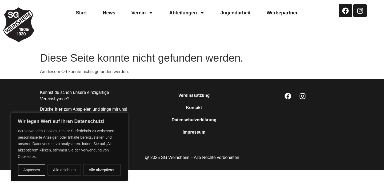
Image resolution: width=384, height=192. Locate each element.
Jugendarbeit (236, 12)
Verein (142, 13)
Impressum (194, 132)
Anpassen (31, 170)
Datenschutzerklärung (193, 120)
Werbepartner (282, 12)
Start (81, 12)
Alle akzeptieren (102, 170)
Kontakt (194, 107)
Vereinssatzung (194, 95)
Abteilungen (187, 13)
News (109, 12)
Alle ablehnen (64, 170)
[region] (69, 147)
